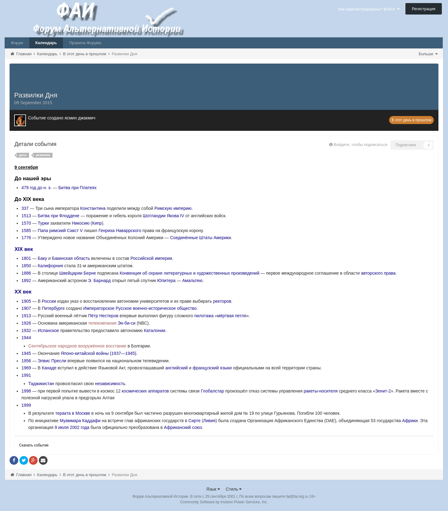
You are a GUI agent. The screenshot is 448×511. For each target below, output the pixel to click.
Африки (410, 420)
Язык (213, 489)
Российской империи (151, 258)
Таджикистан (41, 383)
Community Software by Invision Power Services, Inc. (224, 502)
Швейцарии (70, 273)
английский (176, 367)
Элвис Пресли (52, 360)
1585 (26, 230)
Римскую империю (173, 208)
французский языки (212, 367)
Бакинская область (71, 258)
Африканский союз (183, 427)
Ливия (209, 420)
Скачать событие (34, 445)
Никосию (80, 223)
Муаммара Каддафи (80, 420)
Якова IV (175, 215)
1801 (26, 258)
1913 (26, 315)
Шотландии (154, 215)
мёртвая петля (232, 315)
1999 (26, 405)
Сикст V (75, 230)
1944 (26, 337)
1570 (26, 223)
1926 (26, 323)
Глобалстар (212, 390)
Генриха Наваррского (119, 230)
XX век (23, 292)
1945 (26, 353)
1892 (26, 280)
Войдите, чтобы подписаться (360, 144)
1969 (26, 367)
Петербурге (53, 308)
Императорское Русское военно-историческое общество (140, 308)
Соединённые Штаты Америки (200, 237)
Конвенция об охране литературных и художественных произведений (189, 273)
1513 (26, 215)
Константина (93, 208)
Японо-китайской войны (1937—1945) (98, 353)
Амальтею (192, 280)
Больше (428, 54)
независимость (110, 383)
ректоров (222, 301)
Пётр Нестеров (103, 315)
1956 (26, 360)
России (49, 301)
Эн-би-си (126, 323)
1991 (26, 375)
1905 (26, 301)
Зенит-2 (383, 390)
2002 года (79, 427)
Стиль (234, 489)
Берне (90, 273)
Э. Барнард (99, 280)
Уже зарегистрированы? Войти (369, 9)
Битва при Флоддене (58, 215)
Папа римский (52, 230)
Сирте (195, 420)
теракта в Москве (72, 413)
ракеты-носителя (321, 390)
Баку (42, 258)
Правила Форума (85, 42)
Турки (43, 223)
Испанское (48, 330)
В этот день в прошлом (411, 120)
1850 (26, 265)
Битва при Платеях (77, 187)
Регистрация (423, 8)
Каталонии (154, 330)
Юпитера (166, 280)
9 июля (61, 427)
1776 (26, 237)
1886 (26, 273)
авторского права (378, 273)
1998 (26, 390)
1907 (26, 308)
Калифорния (50, 265)
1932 (26, 330)
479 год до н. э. (36, 187)
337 (24, 208)
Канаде (49, 367)
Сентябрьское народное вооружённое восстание (77, 345)
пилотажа (204, 315)
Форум (17, 42)
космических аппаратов (145, 390)
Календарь (46, 42)
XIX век (24, 249)
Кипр (97, 223)
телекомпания (102, 323)
